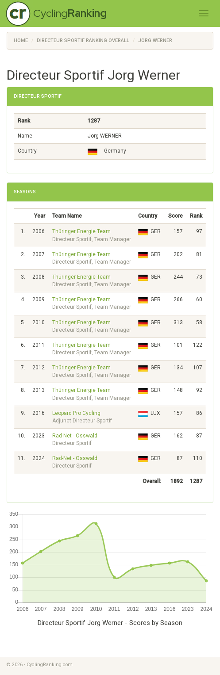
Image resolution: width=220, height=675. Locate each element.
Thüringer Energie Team (81, 231)
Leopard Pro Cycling (76, 413)
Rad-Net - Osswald (74, 436)
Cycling (70, 13)
